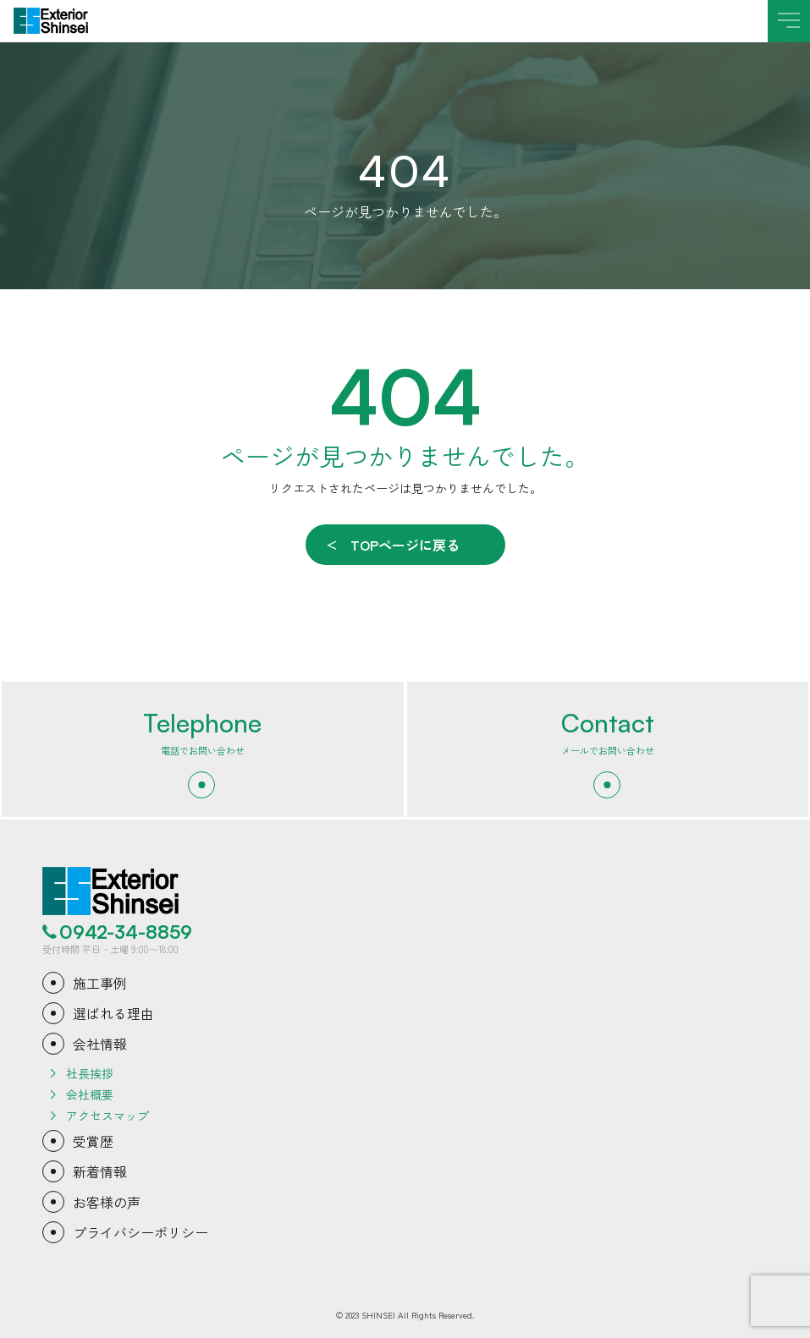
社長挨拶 (89, 1073)
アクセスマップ (107, 1115)
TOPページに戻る (405, 545)
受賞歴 (93, 1141)
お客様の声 (107, 1202)
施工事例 (100, 983)
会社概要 (89, 1094)
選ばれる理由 (113, 1013)
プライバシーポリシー (140, 1232)
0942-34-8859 (125, 932)
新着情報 (100, 1171)
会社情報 (100, 1043)
